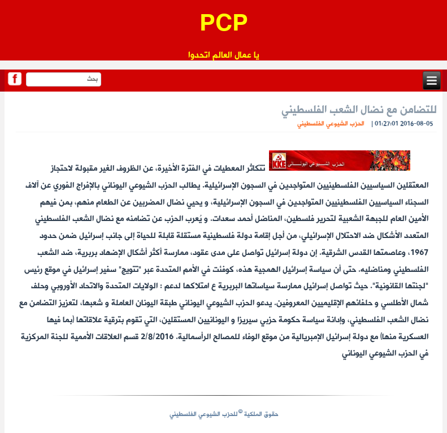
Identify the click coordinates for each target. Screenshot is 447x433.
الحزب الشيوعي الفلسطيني (330, 124)
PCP (223, 25)
